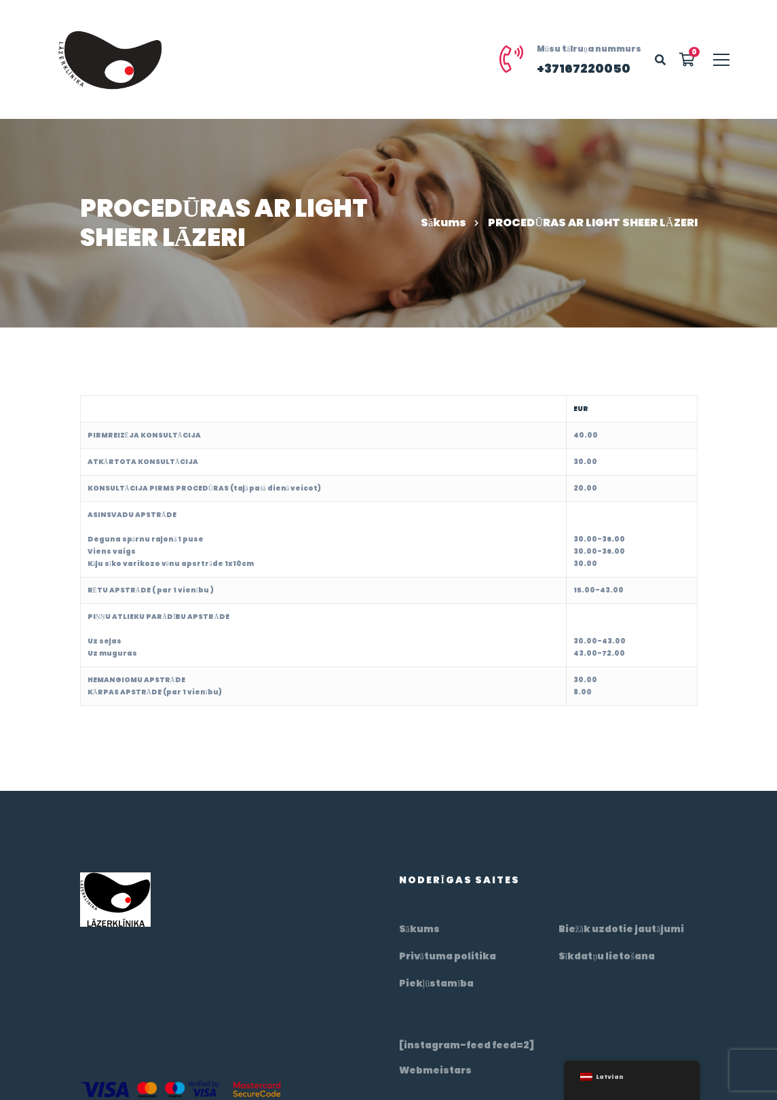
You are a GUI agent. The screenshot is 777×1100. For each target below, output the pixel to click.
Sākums (443, 222)
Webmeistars (435, 1070)
